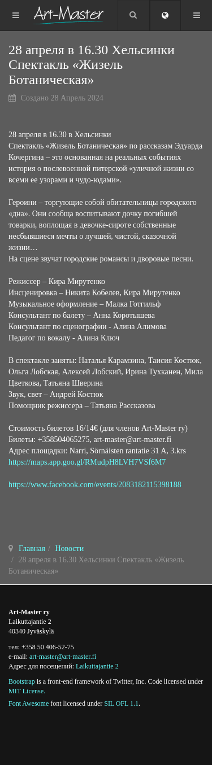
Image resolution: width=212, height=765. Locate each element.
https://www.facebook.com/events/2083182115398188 (94, 484)
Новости (69, 548)
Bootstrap (21, 681)
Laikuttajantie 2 (97, 666)
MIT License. (26, 691)
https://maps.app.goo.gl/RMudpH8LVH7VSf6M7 (87, 462)
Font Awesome (28, 703)
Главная (32, 548)
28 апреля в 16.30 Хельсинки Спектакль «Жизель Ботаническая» (91, 64)
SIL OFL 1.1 (121, 703)
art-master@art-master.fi (62, 657)
